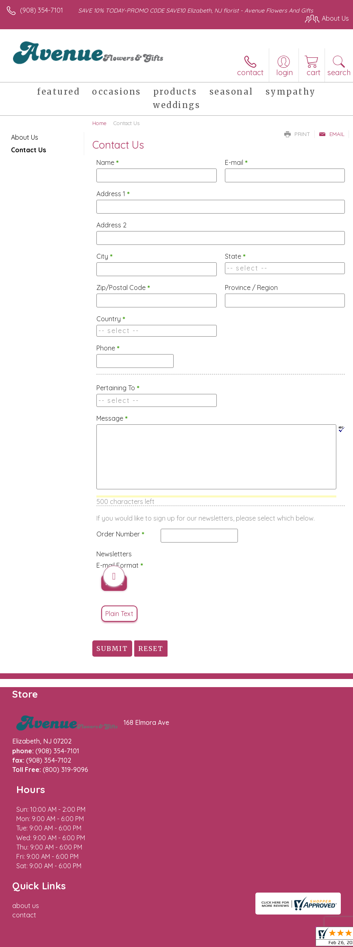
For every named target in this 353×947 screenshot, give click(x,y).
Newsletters (114, 554)
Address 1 (113, 194)
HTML (114, 583)
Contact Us (28, 150)
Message (112, 418)
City (104, 256)
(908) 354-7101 (41, 10)
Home (99, 123)
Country (110, 319)
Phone (108, 348)
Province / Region (251, 287)
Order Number (120, 534)
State (235, 256)
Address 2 (111, 225)
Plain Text (119, 614)
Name (107, 162)
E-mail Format (119, 565)
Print (297, 134)
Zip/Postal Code (123, 287)
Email (331, 134)
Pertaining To (117, 388)
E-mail (236, 162)
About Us (24, 137)
